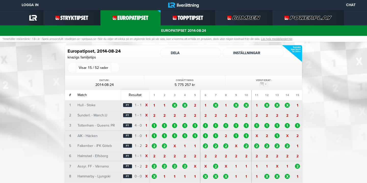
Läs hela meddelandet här (276, 39)
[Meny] (7, 5)
